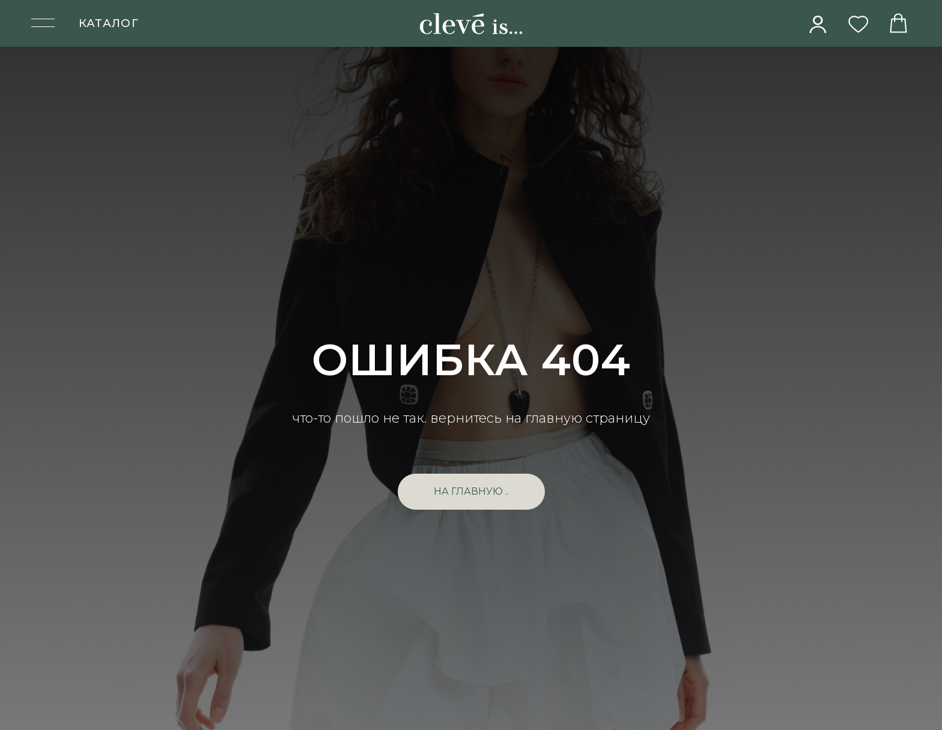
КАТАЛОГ (109, 23)
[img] (818, 24)
